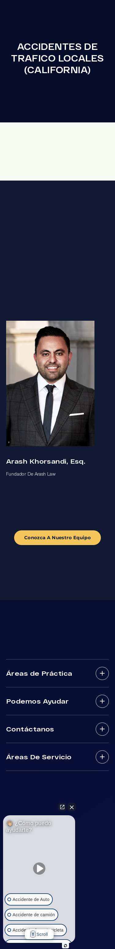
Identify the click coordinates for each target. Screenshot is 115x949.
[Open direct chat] (62, 807)
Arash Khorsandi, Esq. (45, 461)
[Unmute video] (39, 868)
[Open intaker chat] (65, 945)
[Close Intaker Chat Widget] (71, 807)
